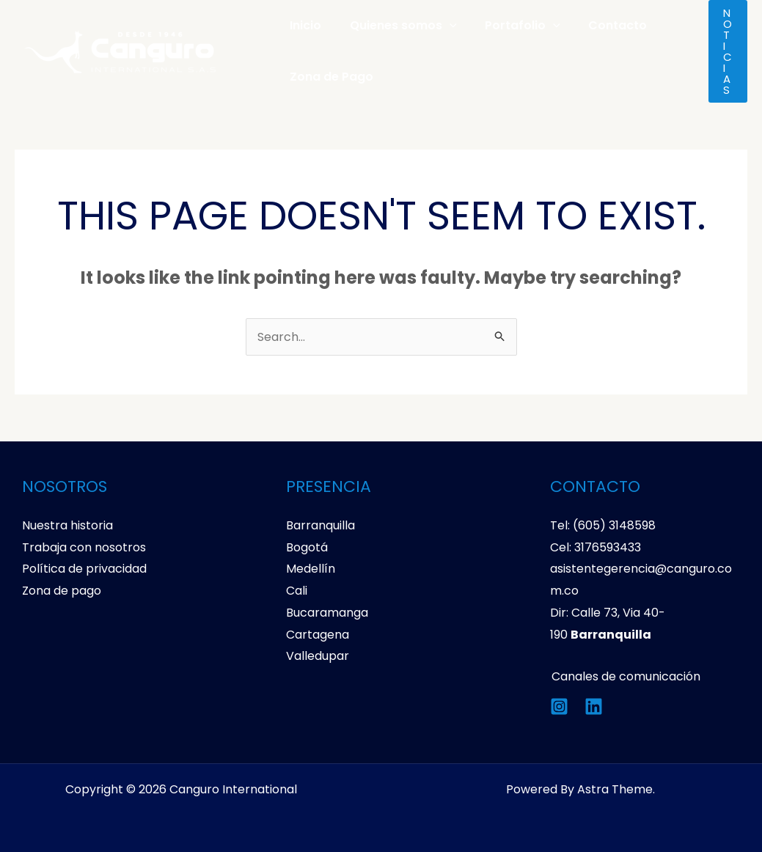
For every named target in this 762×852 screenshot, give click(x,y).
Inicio (303, 25)
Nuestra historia (67, 525)
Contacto (600, 25)
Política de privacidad (84, 568)
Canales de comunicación (624, 676)
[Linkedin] (594, 706)
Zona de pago (61, 590)
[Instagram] (559, 706)
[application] (442, 25)
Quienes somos (396, 25)
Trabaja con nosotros (84, 547)
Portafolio (511, 25)
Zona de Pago (329, 76)
